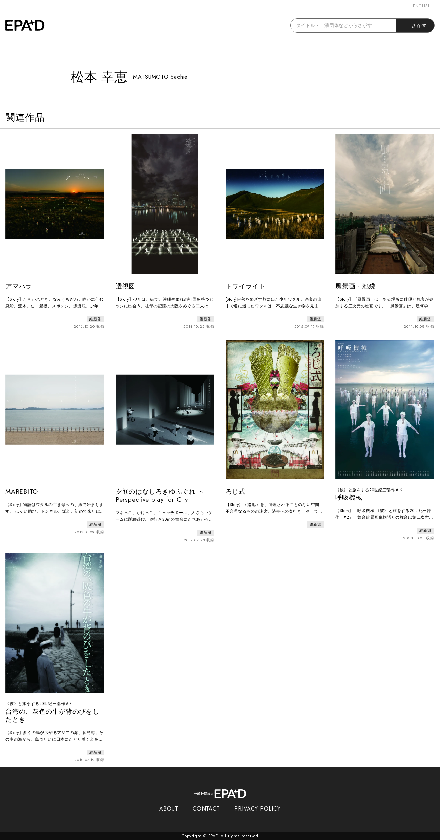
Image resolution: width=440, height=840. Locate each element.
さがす (415, 25)
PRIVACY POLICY (257, 809)
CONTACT (206, 809)
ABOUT (169, 809)
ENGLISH (424, 6)
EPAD (213, 836)
